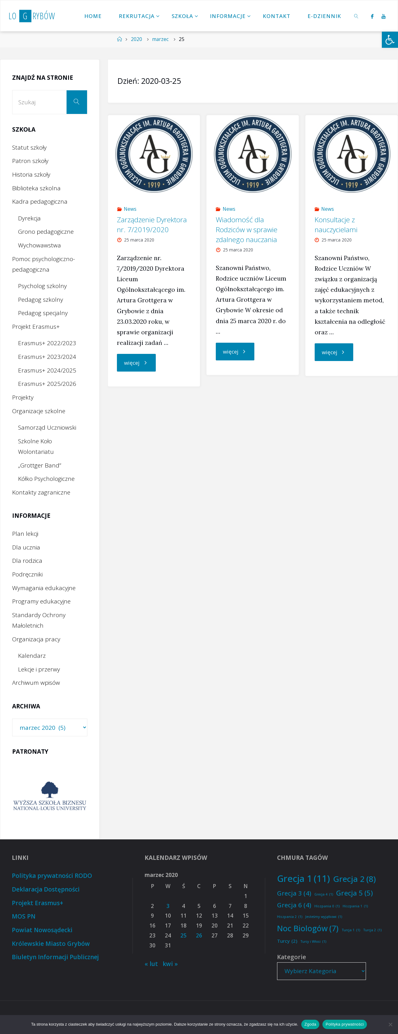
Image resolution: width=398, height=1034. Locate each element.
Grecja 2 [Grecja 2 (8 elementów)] (354, 879)
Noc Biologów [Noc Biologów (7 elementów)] (308, 928)
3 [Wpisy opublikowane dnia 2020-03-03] (167, 906)
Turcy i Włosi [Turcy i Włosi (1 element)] (313, 942)
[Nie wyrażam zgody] (390, 1024)
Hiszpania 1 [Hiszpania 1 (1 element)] (355, 906)
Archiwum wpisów (36, 683)
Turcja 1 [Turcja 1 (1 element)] (351, 930)
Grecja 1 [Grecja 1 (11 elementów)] (303, 878)
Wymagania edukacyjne (44, 588)
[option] (49, 796)
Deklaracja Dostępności (46, 889)
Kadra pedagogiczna (39, 201)
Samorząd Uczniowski (47, 427)
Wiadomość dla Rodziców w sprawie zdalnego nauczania (246, 229)
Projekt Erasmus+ (36, 327)
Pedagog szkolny (40, 300)
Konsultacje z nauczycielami (336, 224)
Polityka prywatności (345, 1024)
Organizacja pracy (36, 639)
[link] (356, 15)
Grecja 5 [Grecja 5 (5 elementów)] (354, 893)
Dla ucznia (26, 547)
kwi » (170, 964)
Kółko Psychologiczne (46, 479)
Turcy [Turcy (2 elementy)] (287, 941)
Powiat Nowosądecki (42, 930)
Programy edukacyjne (41, 601)
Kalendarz (32, 656)
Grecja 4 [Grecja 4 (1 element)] (323, 894)
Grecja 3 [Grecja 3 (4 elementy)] (294, 893)
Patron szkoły (30, 161)
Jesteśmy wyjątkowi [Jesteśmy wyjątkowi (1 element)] (323, 917)
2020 (136, 39)
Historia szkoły (31, 174)
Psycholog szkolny (42, 286)
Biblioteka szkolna (36, 188)
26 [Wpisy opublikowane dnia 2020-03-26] (199, 935)
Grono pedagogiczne (46, 232)
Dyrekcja (29, 218)
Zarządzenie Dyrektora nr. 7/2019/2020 (152, 224)
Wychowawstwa (39, 245)
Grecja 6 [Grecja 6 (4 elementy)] (294, 904)
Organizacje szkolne (38, 411)
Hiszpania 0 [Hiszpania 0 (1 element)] (327, 906)
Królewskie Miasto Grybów (51, 944)
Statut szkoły (29, 147)
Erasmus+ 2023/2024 (47, 357)
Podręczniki (27, 574)
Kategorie (291, 957)
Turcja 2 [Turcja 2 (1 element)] (372, 930)
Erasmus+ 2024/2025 (47, 370)
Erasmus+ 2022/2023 (47, 343)
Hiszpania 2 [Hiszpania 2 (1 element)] (289, 917)
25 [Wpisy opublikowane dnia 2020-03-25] (183, 935)
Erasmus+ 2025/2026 (47, 384)
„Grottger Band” (39, 465)
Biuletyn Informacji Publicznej (55, 957)
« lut (151, 964)
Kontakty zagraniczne (41, 492)
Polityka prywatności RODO (52, 876)
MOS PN (23, 916)
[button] (390, 40)
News (130, 209)
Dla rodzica (27, 561)
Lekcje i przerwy (39, 669)
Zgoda (310, 1024)
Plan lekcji (25, 534)
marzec (160, 39)
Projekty (23, 397)
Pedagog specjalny (43, 313)
